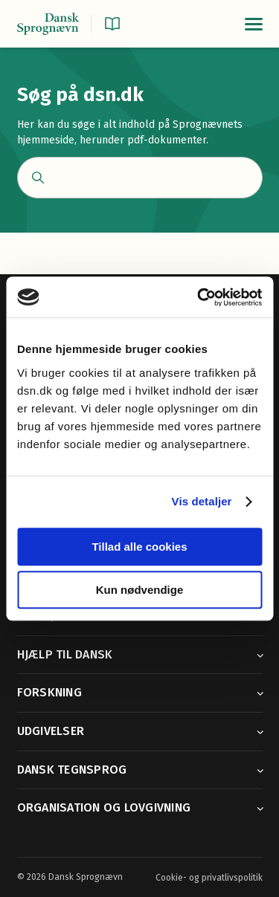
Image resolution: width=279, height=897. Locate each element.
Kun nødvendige (140, 589)
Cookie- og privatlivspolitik (209, 877)
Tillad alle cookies (139, 546)
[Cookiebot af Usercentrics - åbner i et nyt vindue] (198, 297)
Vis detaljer (202, 501)
